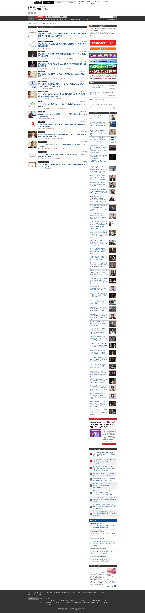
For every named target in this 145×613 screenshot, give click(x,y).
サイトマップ (100, 592)
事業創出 (47, 19)
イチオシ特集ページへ (108, 444)
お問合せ (30, 594)
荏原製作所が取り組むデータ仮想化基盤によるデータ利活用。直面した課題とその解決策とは (98, 380)
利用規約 (42, 592)
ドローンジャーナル (108, 602)
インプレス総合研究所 (80, 600)
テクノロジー (51, 17)
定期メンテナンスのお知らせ (98, 99)
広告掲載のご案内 (58, 592)
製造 (52, 88)
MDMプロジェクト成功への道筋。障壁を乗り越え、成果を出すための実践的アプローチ (98, 308)
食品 (64, 108)
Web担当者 (81, 1)
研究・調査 (105, 1)
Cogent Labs (59, 108)
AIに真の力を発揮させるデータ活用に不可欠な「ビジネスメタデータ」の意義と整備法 (98, 257)
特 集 (61, 17)
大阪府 (52, 118)
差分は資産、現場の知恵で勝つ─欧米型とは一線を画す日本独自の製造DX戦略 (98, 295)
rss (34, 13)
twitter (29, 13)
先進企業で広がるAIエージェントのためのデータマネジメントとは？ (98, 117)
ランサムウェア (60, 38)
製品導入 (71, 2)
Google (47, 118)
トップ (31, 18)
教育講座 (93, 3)
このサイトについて (33, 592)
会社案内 (66, 592)
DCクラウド (59, 2)
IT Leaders (38, 8)
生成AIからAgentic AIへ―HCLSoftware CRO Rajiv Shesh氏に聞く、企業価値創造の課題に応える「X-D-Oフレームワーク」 (98, 200)
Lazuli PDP (47, 88)
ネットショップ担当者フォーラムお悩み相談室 (69, 602)
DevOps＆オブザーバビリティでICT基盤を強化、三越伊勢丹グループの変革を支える (98, 338)
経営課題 (40, 17)
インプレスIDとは (96, 38)
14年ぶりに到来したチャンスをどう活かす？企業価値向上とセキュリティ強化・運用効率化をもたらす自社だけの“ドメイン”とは (98, 170)
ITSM (64, 78)
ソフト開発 (94, 1)
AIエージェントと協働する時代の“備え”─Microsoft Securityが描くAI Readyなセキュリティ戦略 (98, 191)
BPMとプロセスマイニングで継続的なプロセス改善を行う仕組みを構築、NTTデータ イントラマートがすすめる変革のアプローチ (98, 234)
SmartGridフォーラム (101, 600)
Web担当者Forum (69, 600)
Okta (70, 68)
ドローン (88, 3)
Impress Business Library (96, 33)
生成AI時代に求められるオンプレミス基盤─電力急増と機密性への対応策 (98, 184)
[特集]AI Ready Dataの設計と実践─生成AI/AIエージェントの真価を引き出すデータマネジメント (103, 424)
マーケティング (54, 48)
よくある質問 (37, 594)
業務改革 (39, 19)
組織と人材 (75, 19)
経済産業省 (46, 128)
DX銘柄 (52, 128)
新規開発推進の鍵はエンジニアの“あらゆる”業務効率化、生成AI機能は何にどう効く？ (98, 288)
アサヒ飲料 (41, 48)
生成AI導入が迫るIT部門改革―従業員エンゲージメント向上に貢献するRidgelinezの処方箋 (98, 177)
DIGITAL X (98, 602)
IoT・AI (100, 1)
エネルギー (81, 3)
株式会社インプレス (45, 598)
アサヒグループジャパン (62, 58)
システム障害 (67, 38)
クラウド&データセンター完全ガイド (49, 600)
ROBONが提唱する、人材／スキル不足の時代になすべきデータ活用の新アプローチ (98, 323)
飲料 (64, 148)
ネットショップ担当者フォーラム (48, 602)
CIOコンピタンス (85, 19)
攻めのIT (40, 128)
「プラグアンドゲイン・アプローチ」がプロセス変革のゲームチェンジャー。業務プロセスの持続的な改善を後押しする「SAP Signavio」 (98, 225)
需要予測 (47, 48)
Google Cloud (41, 118)
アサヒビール (59, 148)
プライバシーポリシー (75, 592)
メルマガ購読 (49, 592)
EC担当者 (88, 1)
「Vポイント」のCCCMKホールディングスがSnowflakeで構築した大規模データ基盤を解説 (98, 345)
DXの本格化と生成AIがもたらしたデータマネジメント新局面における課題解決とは (98, 359)
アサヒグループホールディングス (46, 38)
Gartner (71, 58)
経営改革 (61, 138)
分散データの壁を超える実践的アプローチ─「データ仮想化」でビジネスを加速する (98, 366)
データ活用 (55, 19)
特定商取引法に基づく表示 (89, 592)
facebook (32, 13)
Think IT (62, 600)
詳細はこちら (110, 586)
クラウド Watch (91, 600)
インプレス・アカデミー (46, 604)
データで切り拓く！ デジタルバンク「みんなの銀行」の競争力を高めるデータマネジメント (98, 302)
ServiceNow (59, 78)
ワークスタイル (65, 19)
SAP (57, 98)
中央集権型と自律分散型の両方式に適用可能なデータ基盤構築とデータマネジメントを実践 (98, 352)
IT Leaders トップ (32, 23)
